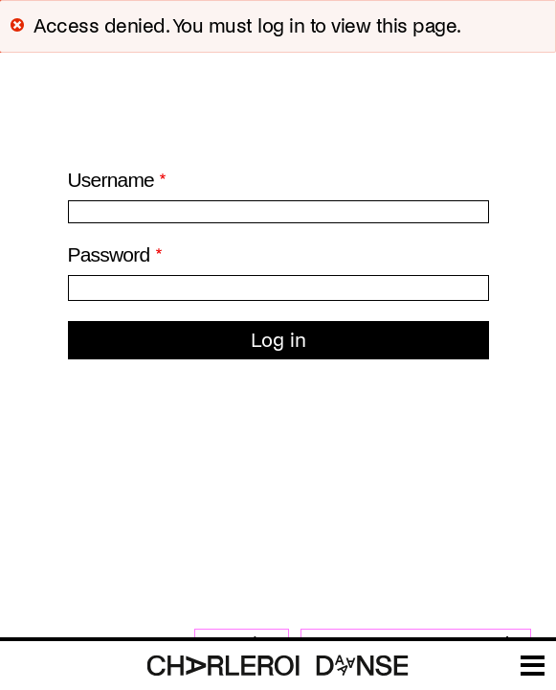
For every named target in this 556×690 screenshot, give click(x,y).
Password (109, 254)
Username (111, 180)
